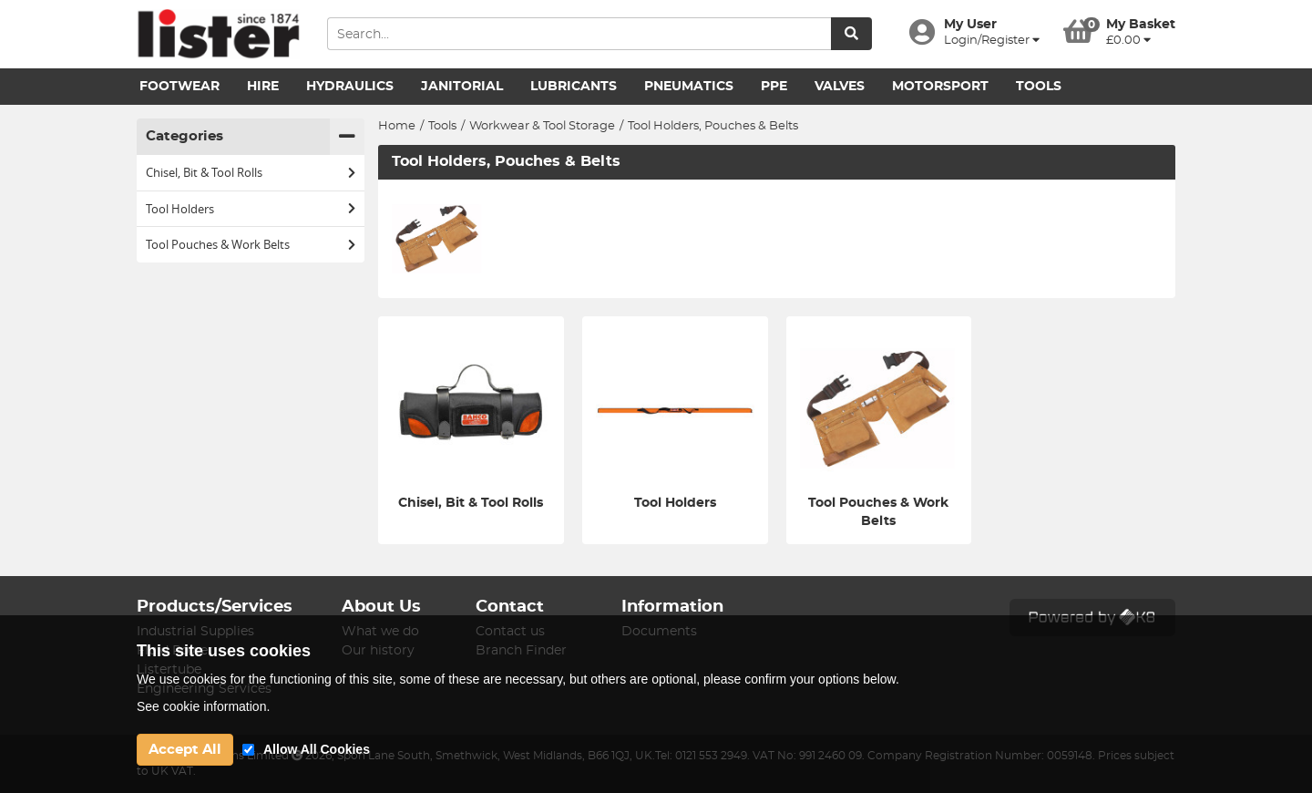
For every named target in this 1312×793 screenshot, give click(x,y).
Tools (1038, 86)
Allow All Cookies (316, 749)
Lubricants (573, 86)
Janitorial (462, 86)
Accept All (185, 750)
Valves (840, 86)
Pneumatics (688, 86)
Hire (263, 86)
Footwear (179, 86)
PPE (774, 86)
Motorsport (940, 86)
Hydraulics (350, 86)
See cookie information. (203, 706)
